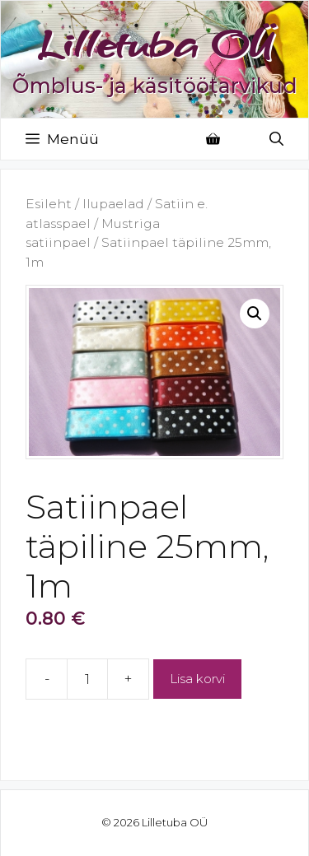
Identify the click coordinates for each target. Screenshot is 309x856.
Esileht (49, 204)
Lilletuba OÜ (155, 43)
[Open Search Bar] (276, 139)
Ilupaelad (113, 204)
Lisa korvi (197, 678)
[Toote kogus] (87, 679)
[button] (254, 313)
